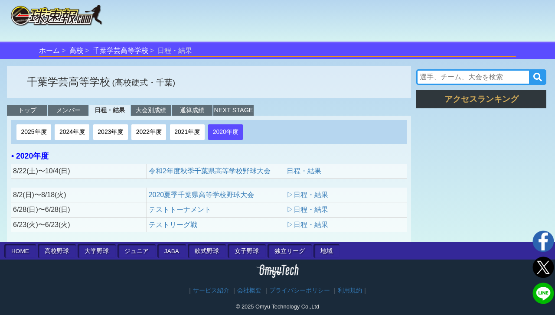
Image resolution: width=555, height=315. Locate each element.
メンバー (68, 110)
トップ (27, 110)
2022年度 (149, 131)
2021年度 (187, 131)
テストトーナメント (180, 209)
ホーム (49, 50)
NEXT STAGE (233, 110)
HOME (20, 251)
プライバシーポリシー (299, 290)
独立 (289, 251)
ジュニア (136, 251)
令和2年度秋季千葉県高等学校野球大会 (210, 171)
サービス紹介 (211, 290)
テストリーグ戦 (173, 224)
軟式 (207, 251)
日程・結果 (110, 110)
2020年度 (225, 131)
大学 (97, 251)
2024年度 (72, 131)
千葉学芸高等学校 (120, 50)
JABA (171, 251)
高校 (76, 50)
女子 (247, 251)
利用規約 (350, 290)
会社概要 (249, 290)
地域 (326, 251)
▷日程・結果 (307, 194)
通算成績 (192, 110)
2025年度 (33, 131)
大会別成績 (151, 110)
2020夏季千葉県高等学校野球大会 (202, 194)
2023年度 (110, 131)
